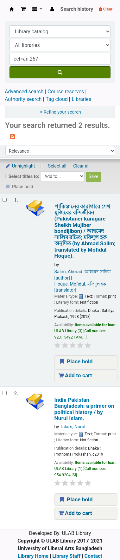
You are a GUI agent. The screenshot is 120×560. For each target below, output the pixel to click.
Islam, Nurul (73, 427)
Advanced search (24, 92)
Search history (76, 9)
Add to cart (75, 375)
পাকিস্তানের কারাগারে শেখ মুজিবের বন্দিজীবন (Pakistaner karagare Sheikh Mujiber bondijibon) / (85, 231)
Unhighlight (20, 166)
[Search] (60, 72)
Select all (57, 166)
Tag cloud (57, 99)
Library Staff (66, 556)
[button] (23, 9)
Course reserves (65, 92)
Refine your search (62, 112)
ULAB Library (11, 9)
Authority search (23, 99)
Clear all (81, 166)
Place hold (76, 361)
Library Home (33, 556)
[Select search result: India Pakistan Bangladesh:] (5, 393)
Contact (93, 556)
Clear (105, 9)
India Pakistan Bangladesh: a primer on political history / (84, 409)
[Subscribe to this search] (12, 136)
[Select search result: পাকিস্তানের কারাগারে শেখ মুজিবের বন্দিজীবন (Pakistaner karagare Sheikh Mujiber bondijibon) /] (5, 200)
